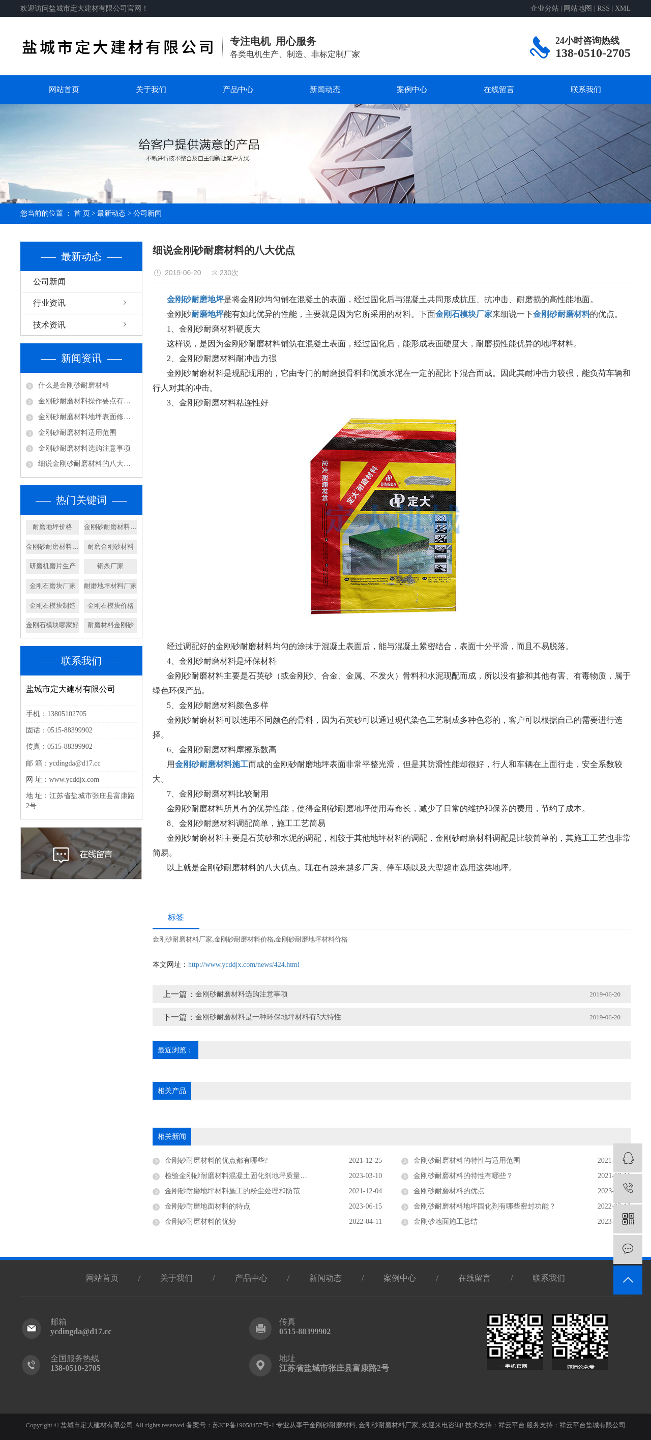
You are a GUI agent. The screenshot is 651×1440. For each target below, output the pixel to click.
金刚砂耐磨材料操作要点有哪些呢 (87, 401)
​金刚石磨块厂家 (52, 586)
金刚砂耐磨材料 (332, 1425)
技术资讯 (49, 324)
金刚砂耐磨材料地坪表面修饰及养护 (87, 417)
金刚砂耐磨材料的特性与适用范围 (466, 1160)
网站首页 (64, 89)
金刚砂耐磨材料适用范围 (77, 432)
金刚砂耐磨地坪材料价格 (311, 939)
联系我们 (586, 89)
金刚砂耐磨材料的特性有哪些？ (463, 1176)
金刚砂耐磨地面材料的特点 (207, 1206)
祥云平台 (511, 1425)
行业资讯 (49, 303)
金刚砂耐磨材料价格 (244, 939)
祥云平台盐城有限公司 (592, 1425)
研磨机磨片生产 (52, 566)
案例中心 (412, 89)
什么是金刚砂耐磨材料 (73, 385)
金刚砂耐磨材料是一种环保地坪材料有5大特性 (268, 1017)
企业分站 (544, 8)
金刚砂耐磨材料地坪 (110, 527)
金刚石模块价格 (110, 605)
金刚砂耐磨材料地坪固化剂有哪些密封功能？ (484, 1206)
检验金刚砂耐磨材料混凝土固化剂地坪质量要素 (239, 1176)
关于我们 (151, 89)
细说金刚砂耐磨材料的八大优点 (87, 463)
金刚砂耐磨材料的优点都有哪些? (216, 1160)
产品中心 (238, 89)
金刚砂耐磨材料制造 (52, 546)
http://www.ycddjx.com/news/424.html (244, 964)
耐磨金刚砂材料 (110, 546)
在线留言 (499, 89)
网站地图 (578, 8)
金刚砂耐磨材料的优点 (449, 1191)
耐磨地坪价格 (52, 527)
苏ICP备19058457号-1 (244, 1425)
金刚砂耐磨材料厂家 (182, 939)
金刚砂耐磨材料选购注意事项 (84, 448)
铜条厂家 (110, 566)
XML (623, 8)
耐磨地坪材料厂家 (110, 586)
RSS (603, 8)
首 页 (82, 213)
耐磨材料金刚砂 (110, 625)
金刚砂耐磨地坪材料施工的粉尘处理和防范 (232, 1191)
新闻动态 (325, 89)
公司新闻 (147, 213)
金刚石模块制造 (52, 605)
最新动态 (111, 213)
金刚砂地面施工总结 (445, 1221)
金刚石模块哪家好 (52, 625)
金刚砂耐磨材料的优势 (200, 1221)
